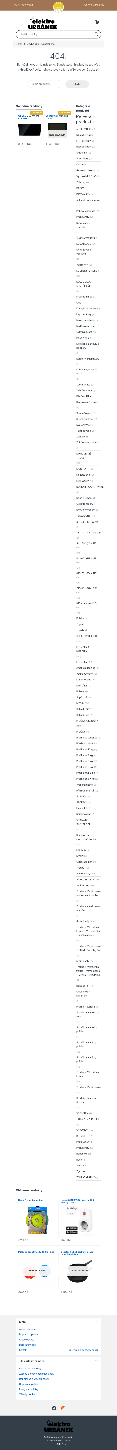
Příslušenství (83, 216)
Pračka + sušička (85, 1006)
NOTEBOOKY (83, 480)
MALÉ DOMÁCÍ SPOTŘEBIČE (84, 283)
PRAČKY (80, 731)
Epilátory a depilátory (87, 358)
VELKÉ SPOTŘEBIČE (87, 636)
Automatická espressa (88, 200)
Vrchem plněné (84, 784)
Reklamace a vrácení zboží (34, 1378)
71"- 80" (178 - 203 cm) (86, 590)
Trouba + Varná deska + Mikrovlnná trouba (88, 893)
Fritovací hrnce (84, 296)
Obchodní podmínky (30, 1368)
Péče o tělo (82, 337)
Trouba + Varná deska (88, 1087)
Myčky (80, 855)
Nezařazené (83, 474)
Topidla (80, 630)
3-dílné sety (82, 885)
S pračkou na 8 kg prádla (86, 1044)
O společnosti (26, 1339)
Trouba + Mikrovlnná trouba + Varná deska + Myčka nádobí (88, 931)
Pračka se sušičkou (86, 737)
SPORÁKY (81, 802)
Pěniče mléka (83, 396)
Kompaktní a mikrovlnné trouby (86, 837)
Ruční (79, 1159)
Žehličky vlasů (84, 390)
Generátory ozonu (86, 170)
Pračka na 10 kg (85, 749)
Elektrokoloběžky (85, 509)
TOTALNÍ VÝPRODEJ (87, 1119)
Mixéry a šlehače (85, 320)
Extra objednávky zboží (83, 1349)
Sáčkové (81, 1165)
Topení (80, 624)
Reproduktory (83, 146)
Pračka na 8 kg (84, 761)
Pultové (80, 691)
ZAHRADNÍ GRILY (85, 1177)
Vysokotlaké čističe (86, 176)
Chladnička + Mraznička (83, 993)
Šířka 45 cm (82, 709)
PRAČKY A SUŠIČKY (87, 720)
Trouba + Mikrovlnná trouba (87, 1074)
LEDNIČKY (81, 662)
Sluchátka (81, 152)
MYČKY (80, 703)
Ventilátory (82, 264)
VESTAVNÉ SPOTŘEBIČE (83, 822)
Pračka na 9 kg (84, 767)
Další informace (27, 1344)
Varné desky (83, 873)
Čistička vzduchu (85, 237)
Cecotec (81, 164)
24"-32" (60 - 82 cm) (87, 521)
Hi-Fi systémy (83, 140)
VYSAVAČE (82, 1130)
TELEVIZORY (83, 515)
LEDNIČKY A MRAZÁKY (82, 649)
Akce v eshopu (27, 1329)
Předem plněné (84, 743)
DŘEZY (80, 188)
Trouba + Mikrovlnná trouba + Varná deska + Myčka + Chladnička (88, 970)
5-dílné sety (82, 961)
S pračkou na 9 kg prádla (86, 1059)
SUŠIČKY (81, 796)
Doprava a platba (28, 1334)
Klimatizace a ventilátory (83, 225)
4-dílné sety (82, 921)
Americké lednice (85, 667)
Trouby (80, 867)
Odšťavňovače (84, 331)
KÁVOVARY (82, 194)
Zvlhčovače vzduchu (87, 442)
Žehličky (81, 182)
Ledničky (81, 849)
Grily (78, 302)
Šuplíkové (81, 697)
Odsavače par (84, 861)
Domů (19, 43)
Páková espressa (85, 211)
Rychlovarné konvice (87, 402)
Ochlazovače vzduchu (83, 251)
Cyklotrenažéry (84, 503)
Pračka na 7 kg (84, 755)
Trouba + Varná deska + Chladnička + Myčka (88, 948)
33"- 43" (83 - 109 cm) (88, 532)
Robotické (82, 1153)
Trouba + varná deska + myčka (88, 908)
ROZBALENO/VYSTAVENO (90, 486)
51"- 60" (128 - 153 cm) (86, 560)
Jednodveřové (84, 673)
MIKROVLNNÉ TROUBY (83, 455)
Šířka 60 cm (82, 715)
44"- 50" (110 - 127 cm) (86, 545)
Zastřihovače (83, 384)
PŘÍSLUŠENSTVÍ (85, 790)
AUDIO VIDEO (83, 129)
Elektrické (81, 808)
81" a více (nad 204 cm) (86, 605)
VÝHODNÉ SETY (85, 879)
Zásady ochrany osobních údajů (36, 1373)
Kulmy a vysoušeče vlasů (86, 371)
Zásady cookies (28, 1394)
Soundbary (82, 158)
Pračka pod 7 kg (85, 778)
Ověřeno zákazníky (93, 4)
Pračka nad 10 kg (85, 772)
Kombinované (83, 679)
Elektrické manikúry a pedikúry (87, 345)
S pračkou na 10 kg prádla (86, 1029)
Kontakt (23, 1349)
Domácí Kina (83, 134)
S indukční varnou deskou (86, 1100)
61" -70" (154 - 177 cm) (86, 575)
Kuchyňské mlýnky (86, 308)
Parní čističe (82, 1141)
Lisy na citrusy (83, 314)
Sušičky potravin (85, 419)
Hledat (96, 34)
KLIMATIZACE (83, 243)
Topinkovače (83, 430)
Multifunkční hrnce (86, 326)
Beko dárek (82, 985)
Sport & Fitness (84, 497)
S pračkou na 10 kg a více (87, 1014)
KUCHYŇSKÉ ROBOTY (88, 270)
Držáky (80, 618)
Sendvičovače (84, 413)
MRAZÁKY (81, 685)
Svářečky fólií (83, 424)
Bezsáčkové (83, 1136)
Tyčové (80, 1171)
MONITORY (82, 468)
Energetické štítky (28, 1389)
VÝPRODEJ (82, 1113)
